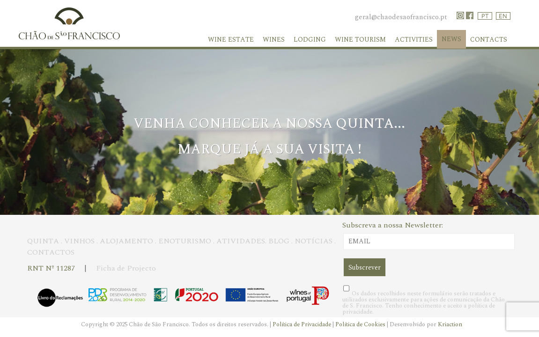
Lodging (310, 39)
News (451, 39)
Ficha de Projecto (126, 268)
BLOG (278, 241)
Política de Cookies (361, 324)
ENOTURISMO (184, 241)
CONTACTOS (50, 252)
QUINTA (43, 241)
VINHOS (79, 241)
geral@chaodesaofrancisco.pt (400, 17)
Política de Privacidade (302, 324)
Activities (414, 39)
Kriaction (450, 324)
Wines (274, 39)
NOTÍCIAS (313, 241)
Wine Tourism (360, 39)
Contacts (488, 39)
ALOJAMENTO (126, 241)
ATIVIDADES (240, 241)
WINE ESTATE (231, 39)
